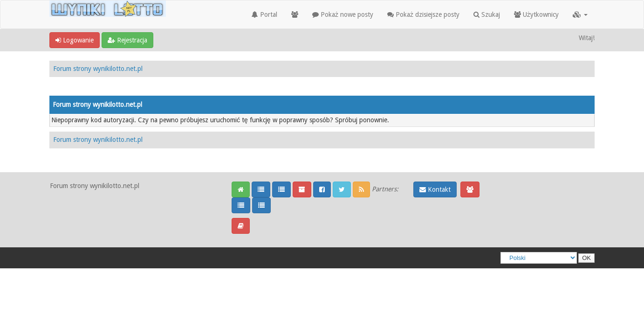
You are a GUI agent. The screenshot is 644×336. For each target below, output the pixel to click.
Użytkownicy (536, 14)
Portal (264, 14)
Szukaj (486, 14)
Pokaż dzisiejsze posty (423, 14)
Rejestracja (127, 40)
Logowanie (74, 40)
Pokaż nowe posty (342, 14)
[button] (580, 14)
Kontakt (435, 189)
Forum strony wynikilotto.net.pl (98, 68)
